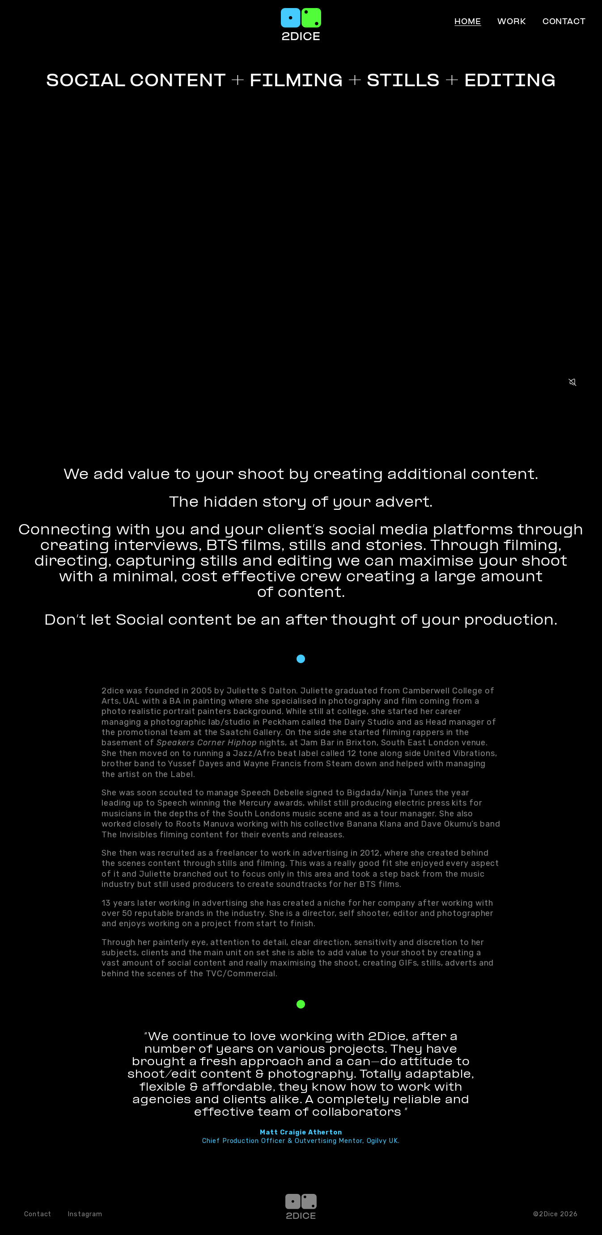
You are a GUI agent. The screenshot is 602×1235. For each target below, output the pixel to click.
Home (467, 22)
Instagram (85, 1214)
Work (511, 22)
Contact (564, 22)
